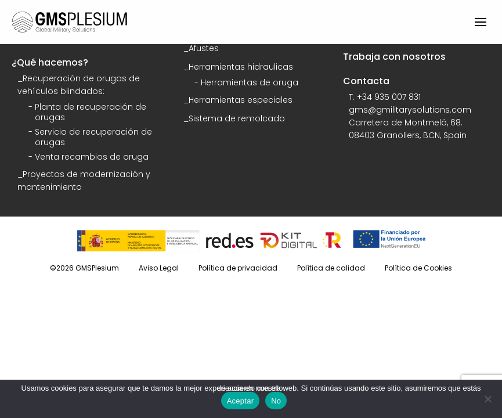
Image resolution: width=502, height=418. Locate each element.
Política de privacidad (237, 268)
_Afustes (201, 48)
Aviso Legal (159, 268)
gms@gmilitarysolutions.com (410, 110)
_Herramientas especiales (237, 100)
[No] (487, 399)
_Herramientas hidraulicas (238, 67)
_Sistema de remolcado (234, 118)
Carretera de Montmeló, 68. (406, 122)
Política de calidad (331, 268)
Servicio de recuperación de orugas (93, 137)
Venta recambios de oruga (92, 157)
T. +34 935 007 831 (385, 97)
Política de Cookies (418, 268)
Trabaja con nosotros (394, 56)
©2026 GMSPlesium (84, 268)
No (276, 401)
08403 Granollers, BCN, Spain (408, 135)
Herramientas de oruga (249, 82)
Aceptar (240, 401)
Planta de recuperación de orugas (90, 112)
